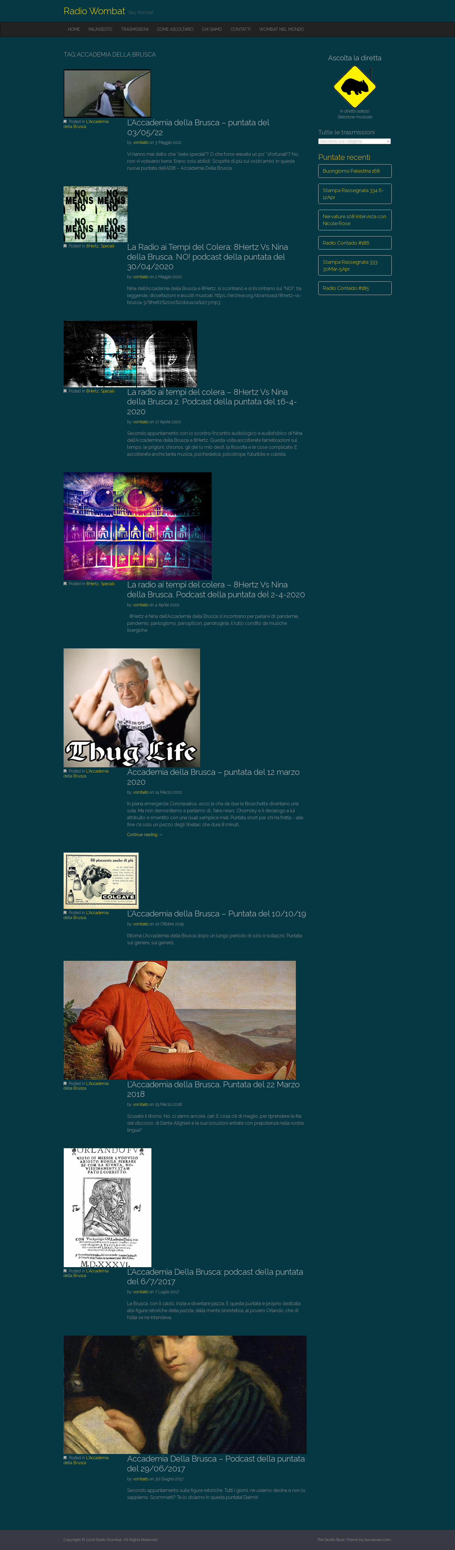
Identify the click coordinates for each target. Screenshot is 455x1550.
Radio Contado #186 (346, 243)
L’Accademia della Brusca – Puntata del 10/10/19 (216, 913)
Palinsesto (100, 29)
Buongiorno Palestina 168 (351, 171)
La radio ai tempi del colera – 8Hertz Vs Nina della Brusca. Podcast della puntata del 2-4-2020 (216, 589)
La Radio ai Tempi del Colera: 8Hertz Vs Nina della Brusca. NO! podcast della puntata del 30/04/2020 (207, 256)
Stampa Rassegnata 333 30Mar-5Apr (350, 265)
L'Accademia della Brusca (86, 124)
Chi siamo (212, 29)
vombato (140, 142)
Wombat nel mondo (281, 29)
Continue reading (145, 834)
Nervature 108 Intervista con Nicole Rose (354, 220)
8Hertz (92, 246)
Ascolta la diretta (355, 58)
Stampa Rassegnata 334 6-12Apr (353, 193)
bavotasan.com (377, 1540)
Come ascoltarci (175, 29)
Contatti (241, 29)
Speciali (107, 246)
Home (74, 29)
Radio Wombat (94, 11)
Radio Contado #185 (346, 288)
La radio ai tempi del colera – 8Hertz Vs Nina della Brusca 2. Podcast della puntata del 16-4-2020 (212, 401)
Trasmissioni (134, 29)
